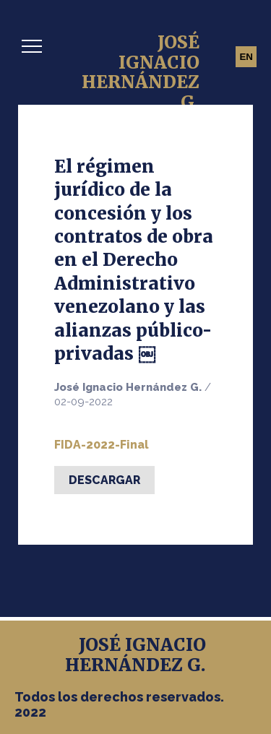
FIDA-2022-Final (101, 445)
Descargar (104, 480)
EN (246, 56)
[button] (31, 46)
